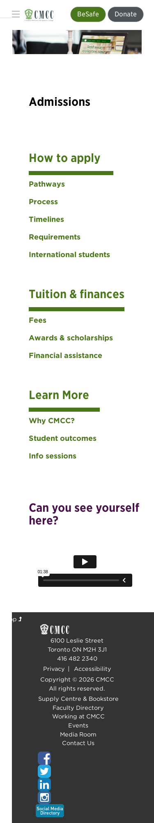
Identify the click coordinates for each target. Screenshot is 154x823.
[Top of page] (77, 758)
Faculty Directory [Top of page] (78, 707)
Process (43, 201)
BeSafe (88, 14)
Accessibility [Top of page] (92, 668)
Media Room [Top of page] (78, 734)
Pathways (47, 184)
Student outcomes (63, 438)
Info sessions (52, 455)
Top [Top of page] (14, 619)
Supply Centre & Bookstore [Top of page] (78, 698)
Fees (37, 320)
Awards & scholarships (71, 337)
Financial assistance (65, 355)
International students (69, 254)
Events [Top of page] (78, 725)
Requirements (54, 237)
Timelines (46, 219)
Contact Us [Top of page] (78, 742)
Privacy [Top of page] (54, 668)
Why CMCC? (52, 420)
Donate (126, 14)
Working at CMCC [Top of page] (78, 716)
